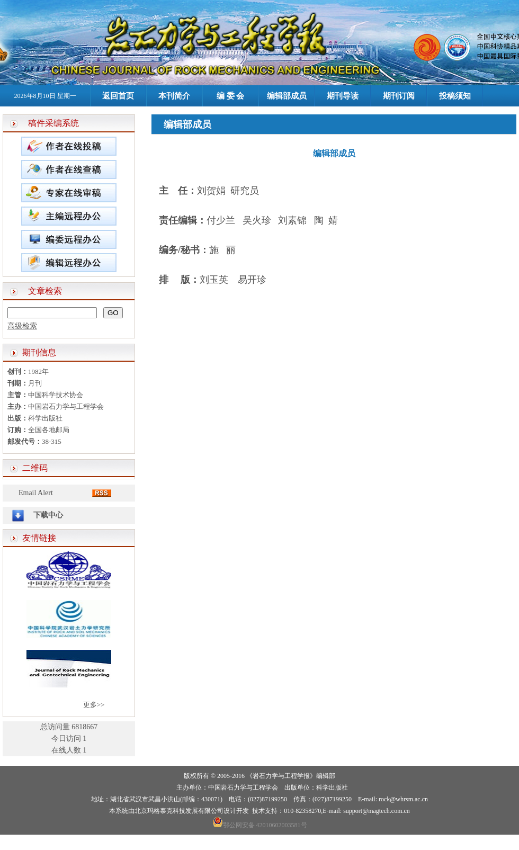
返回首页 (118, 96)
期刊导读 (343, 96)
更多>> (94, 705)
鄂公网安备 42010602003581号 (265, 825)
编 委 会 (231, 96)
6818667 (84, 727)
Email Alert (36, 493)
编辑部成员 (287, 96)
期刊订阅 (399, 96)
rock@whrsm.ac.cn (403, 799)
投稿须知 (455, 96)
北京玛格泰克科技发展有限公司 (179, 811)
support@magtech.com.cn (376, 811)
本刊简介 (174, 96)
